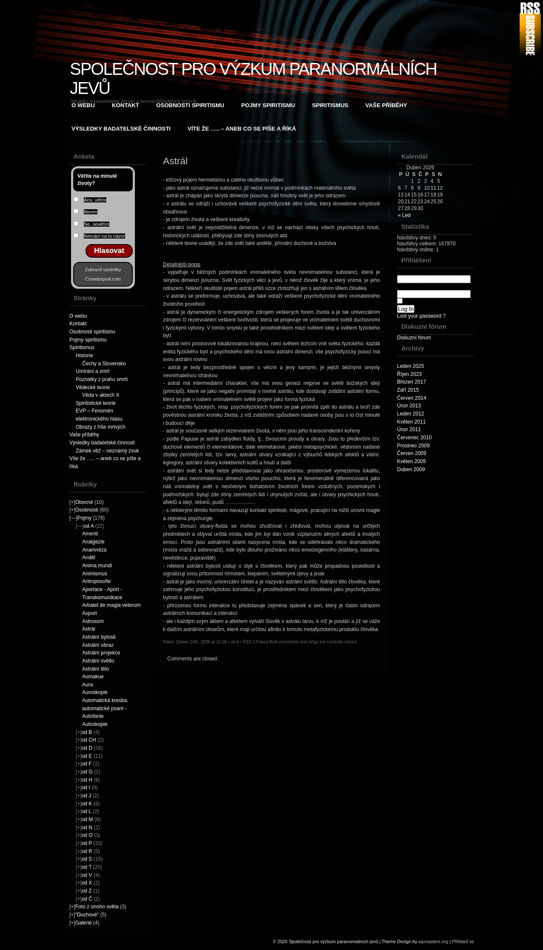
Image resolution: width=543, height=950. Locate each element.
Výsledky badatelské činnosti (121, 128)
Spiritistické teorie (96, 403)
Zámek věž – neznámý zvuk (107, 451)
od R (87, 851)
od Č (87, 899)
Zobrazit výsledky (103, 269)
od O (87, 835)
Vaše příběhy (386, 105)
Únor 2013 (409, 406)
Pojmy (84, 518)
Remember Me (420, 301)
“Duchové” (87, 915)
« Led (404, 215)
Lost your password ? (421, 316)
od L (86, 811)
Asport (89, 613)
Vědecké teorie (93, 387)
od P (87, 843)
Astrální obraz (98, 645)
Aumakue (93, 677)
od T (87, 867)
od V (87, 875)
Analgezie (93, 542)
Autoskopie (94, 724)
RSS (530, 28)
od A (89, 526)
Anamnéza (94, 550)
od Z (87, 891)
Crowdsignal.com (103, 279)
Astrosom (93, 621)
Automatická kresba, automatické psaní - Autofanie (105, 708)
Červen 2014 (411, 398)
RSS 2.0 (250, 642)
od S (87, 859)
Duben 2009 (411, 469)
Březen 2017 (411, 382)
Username (434, 275)
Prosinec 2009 (413, 446)
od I (86, 788)
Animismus (94, 574)
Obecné (84, 502)
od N (87, 828)
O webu (83, 105)
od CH (89, 740)
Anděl (88, 557)
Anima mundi (97, 566)
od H (87, 780)
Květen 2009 (411, 461)
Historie (84, 355)
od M (87, 819)
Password (434, 290)
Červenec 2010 (414, 438)
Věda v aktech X (100, 395)
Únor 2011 (409, 429)
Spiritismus (330, 105)
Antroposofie (96, 581)
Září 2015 (408, 390)
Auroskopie (95, 692)
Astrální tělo (95, 669)
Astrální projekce (101, 653)
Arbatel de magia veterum (111, 605)
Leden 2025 (410, 366)
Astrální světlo (98, 661)
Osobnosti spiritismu (190, 105)
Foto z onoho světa (97, 907)
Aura (87, 685)
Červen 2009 (411, 453)
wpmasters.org (433, 941)
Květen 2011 (411, 422)
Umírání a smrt (92, 371)
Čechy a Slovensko (104, 364)
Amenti (90, 534)
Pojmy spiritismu (268, 105)
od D (87, 748)
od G (87, 772)
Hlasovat (109, 251)
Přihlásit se (463, 941)
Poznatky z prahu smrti (102, 379)
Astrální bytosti (99, 637)
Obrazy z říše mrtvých (101, 427)
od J (86, 796)
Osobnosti (86, 510)
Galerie (83, 923)
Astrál (88, 629)
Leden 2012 (410, 414)
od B (87, 732)
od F (87, 764)
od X (87, 883)
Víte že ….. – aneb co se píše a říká (242, 128)
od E (87, 756)
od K (87, 804)
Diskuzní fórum (414, 338)
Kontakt (125, 105)
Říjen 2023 (409, 374)
